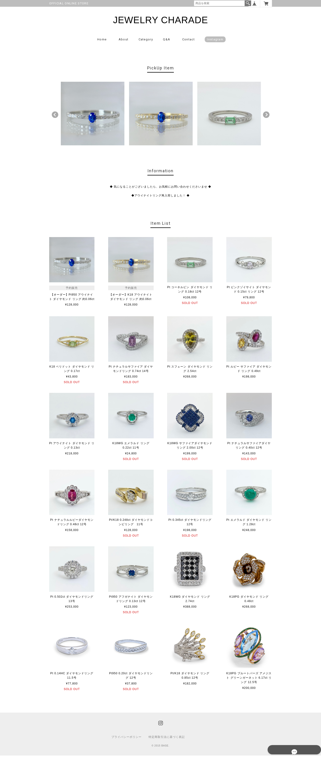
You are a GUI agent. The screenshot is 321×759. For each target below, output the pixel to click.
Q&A (166, 43)
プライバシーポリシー (126, 740)
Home (102, 43)
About (124, 43)
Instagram (215, 43)
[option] (92, 117)
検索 (248, 3)
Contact (188, 43)
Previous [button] (55, 118)
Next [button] (266, 118)
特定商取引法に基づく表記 (167, 740)
